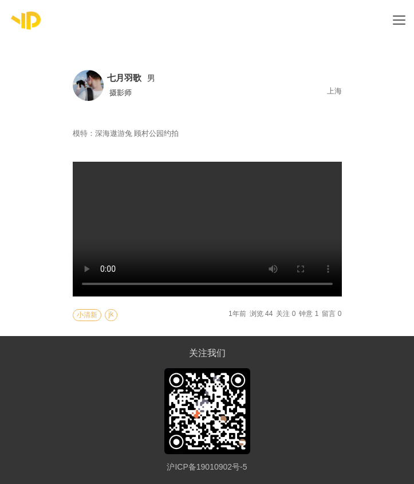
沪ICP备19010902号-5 (207, 466)
